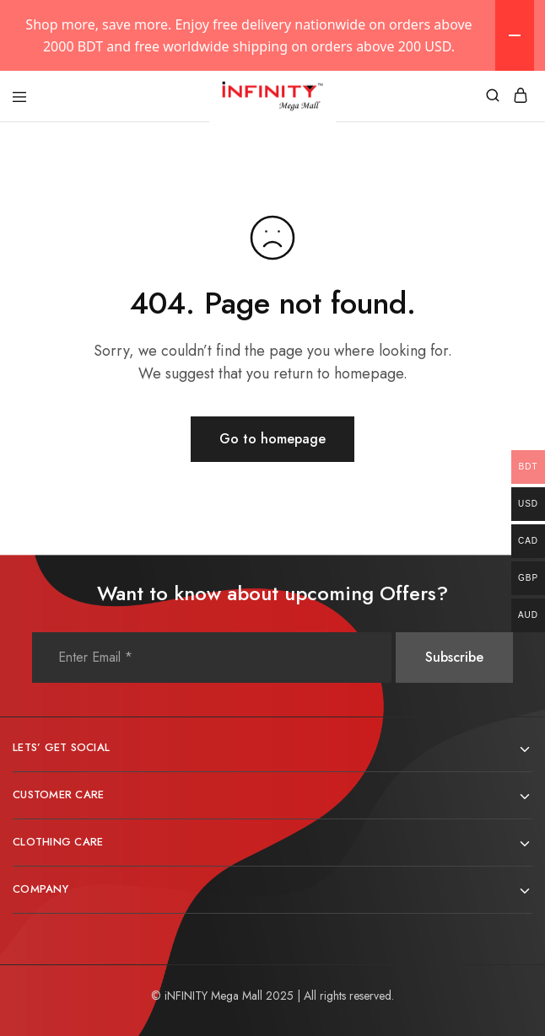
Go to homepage (272, 438)
